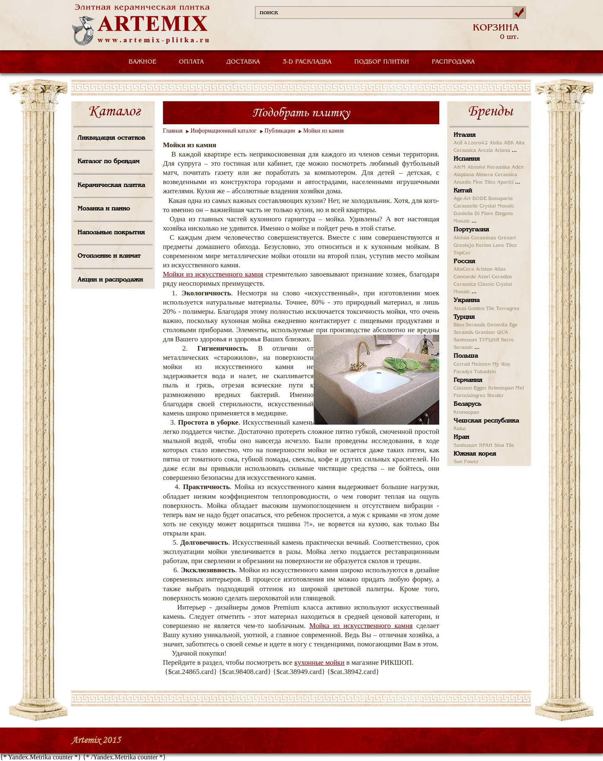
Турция (464, 317)
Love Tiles (505, 245)
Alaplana (464, 174)
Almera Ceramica (496, 174)
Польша (466, 356)
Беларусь (467, 404)
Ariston (484, 269)
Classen (463, 388)
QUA (502, 332)
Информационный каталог (224, 131)
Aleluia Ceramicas (475, 238)
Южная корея (475, 454)
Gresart (507, 238)
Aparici (505, 182)
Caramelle (466, 206)
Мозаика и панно (103, 209)
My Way (501, 364)
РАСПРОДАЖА (453, 62)
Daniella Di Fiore (473, 213)
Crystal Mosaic (496, 206)
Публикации (280, 131)
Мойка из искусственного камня (361, 626)
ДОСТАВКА (243, 62)
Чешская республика (486, 421)
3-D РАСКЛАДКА (307, 62)
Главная (173, 131)
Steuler (495, 395)
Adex (518, 167)
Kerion (483, 245)
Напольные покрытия (111, 233)
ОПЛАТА (191, 62)
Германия (468, 380)
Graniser (485, 332)
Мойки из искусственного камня (213, 274)
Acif (458, 143)
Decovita (497, 325)
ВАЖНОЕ (142, 62)
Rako (460, 428)
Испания (467, 159)
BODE (479, 198)
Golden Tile (481, 308)
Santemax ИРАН (473, 445)
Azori (484, 276)
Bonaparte (500, 198)
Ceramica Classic (474, 284)
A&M (460, 167)
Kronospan (501, 388)
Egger (480, 388)
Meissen (481, 364)
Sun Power (466, 461)
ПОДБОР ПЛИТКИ (381, 62)
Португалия (471, 230)
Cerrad (462, 364)
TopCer (462, 253)
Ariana (502, 150)
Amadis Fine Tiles (474, 182)
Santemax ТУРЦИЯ (476, 340)
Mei (519, 388)
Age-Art (462, 198)
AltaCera (464, 269)
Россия (464, 261)
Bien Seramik (469, 325)
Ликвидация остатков (111, 138)
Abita (496, 143)
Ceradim (502, 276)
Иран (461, 437)
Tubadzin (485, 371)
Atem (460, 308)
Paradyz (463, 371)
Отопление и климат (109, 256)
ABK (509, 143)
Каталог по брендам (108, 161)
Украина (466, 300)
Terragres (507, 308)
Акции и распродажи (110, 280)
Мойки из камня (323, 131)
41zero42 (476, 143)
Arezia (485, 150)
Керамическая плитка (111, 185)
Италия (465, 135)
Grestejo (464, 245)
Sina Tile (504, 445)
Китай (463, 191)
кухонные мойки (319, 662)
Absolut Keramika (488, 167)
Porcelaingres (469, 395)
